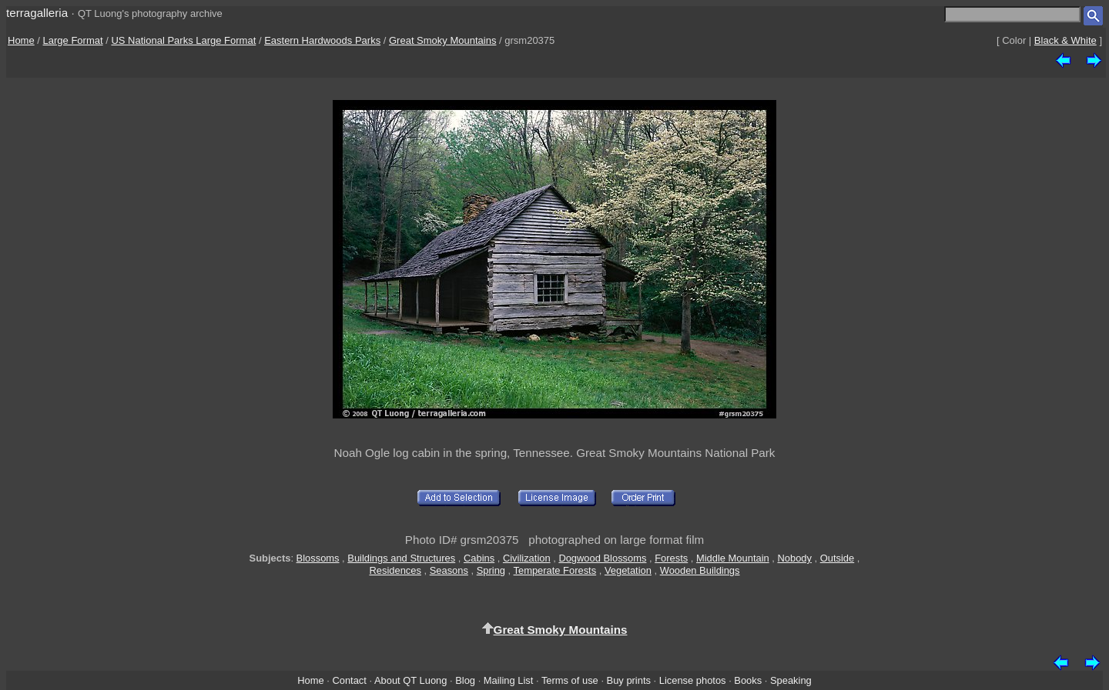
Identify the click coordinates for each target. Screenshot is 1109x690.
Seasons (449, 570)
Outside (837, 558)
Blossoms (318, 558)
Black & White (1065, 40)
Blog (465, 680)
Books (748, 680)
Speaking (791, 680)
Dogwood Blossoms (602, 558)
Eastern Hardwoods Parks (322, 40)
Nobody (794, 558)
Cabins (479, 558)
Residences (395, 570)
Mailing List (509, 680)
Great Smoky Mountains (442, 40)
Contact (349, 680)
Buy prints (629, 680)
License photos (692, 680)
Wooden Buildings (700, 570)
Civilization (527, 558)
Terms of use (569, 680)
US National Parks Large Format (183, 40)
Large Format (73, 40)
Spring (491, 570)
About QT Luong (410, 680)
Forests (671, 558)
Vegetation (628, 570)
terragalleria (37, 12)
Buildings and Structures (401, 558)
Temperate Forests (555, 570)
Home (21, 40)
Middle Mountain (732, 558)
